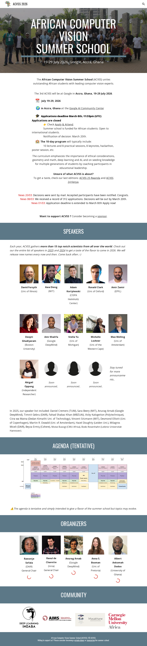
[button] (143, 4)
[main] (73, 40)
